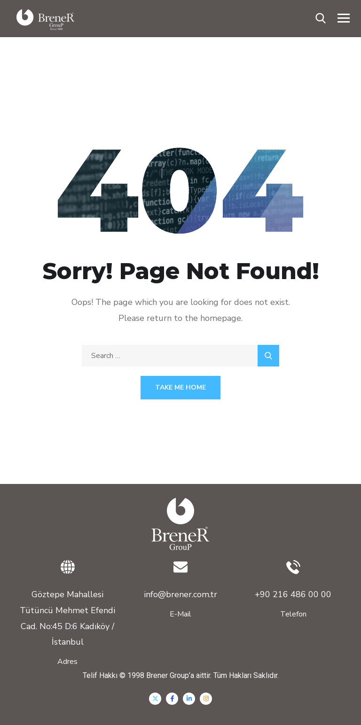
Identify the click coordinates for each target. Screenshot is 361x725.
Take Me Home (180, 387)
